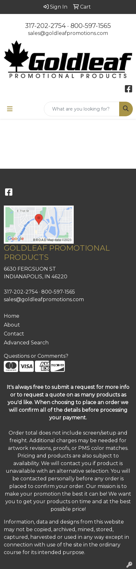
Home (11, 316)
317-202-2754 (45, 26)
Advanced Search (26, 343)
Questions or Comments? (36, 356)
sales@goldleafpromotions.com (68, 33)
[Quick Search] (81, 109)
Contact (14, 334)
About (12, 325)
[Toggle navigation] (10, 109)
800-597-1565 (91, 26)
